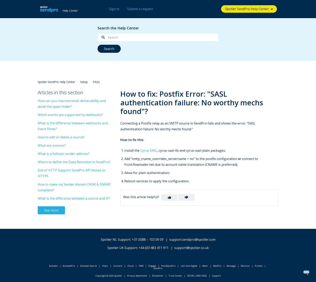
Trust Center (175, 275)
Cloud (130, 265)
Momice (245, 265)
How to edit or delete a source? (61, 137)
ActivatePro (69, 265)
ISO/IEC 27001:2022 (197, 275)
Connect (117, 265)
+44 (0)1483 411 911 (153, 248)
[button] (169, 197)
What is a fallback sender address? (63, 153)
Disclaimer (157, 275)
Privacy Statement (137, 275)
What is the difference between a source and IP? (74, 198)
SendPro (158, 268)
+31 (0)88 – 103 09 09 (147, 239)
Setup (84, 82)
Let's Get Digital (189, 265)
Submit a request (140, 9)
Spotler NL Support (115, 239)
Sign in (114, 9)
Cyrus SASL (148, 150)
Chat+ (105, 265)
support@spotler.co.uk (191, 248)
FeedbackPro (168, 265)
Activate (53, 265)
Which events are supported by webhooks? (70, 115)
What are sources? (52, 145)
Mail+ (205, 265)
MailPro (217, 265)
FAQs (96, 82)
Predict (259, 265)
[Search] (158, 37)
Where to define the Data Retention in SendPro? (74, 162)
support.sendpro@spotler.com (192, 239)
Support (216, 275)
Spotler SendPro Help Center (247, 9)
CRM (141, 265)
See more (51, 210)
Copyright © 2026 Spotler (108, 275)
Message (231, 265)
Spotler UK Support (122, 248)
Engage (152, 265)
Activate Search (88, 265)
